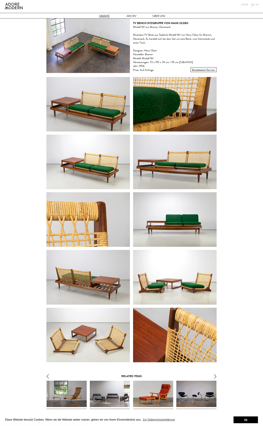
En (257, 4)
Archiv (131, 16)
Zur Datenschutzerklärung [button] (159, 419)
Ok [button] (245, 419)
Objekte (104, 16)
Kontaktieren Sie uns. (203, 70)
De (252, 4)
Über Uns (158, 16)
